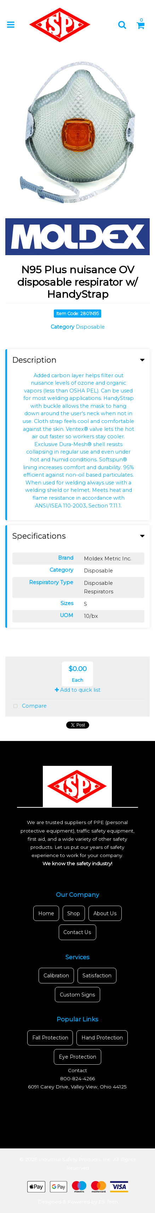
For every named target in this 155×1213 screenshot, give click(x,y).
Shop (73, 913)
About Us (105, 913)
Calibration (56, 975)
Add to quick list (78, 690)
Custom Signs (77, 995)
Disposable (90, 327)
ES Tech (108, 1201)
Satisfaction (96, 975)
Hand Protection (102, 1038)
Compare (28, 706)
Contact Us (77, 932)
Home (46, 913)
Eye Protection (77, 1057)
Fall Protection (50, 1038)
